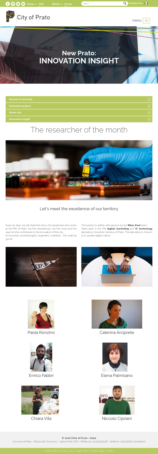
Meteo (56, 4)
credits (110, 451)
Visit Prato (42, 6)
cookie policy (51, 451)
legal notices (83, 451)
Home (30, 4)
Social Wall (68, 6)
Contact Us (135, 3)
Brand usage (98, 451)
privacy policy (67, 451)
